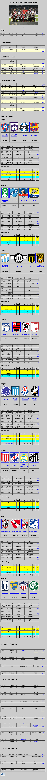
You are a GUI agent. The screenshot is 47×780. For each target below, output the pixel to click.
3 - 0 (43, 99)
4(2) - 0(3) (44, 666)
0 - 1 (43, 46)
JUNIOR (23, 593)
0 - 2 (43, 60)
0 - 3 (37, 362)
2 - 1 (44, 84)
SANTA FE (35, 334)
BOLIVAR (14, 200)
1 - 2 (43, 47)
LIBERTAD (19, 266)
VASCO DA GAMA (35, 399)
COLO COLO (23, 200)
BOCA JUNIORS (14, 593)
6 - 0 (43, 711)
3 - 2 (37, 162)
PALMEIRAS (33, 593)
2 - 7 (37, 555)
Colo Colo (23, 71)
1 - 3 (37, 295)
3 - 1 (43, 35)
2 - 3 (43, 685)
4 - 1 (37, 221)
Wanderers (23, 650)
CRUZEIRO (6, 399)
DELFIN (34, 200)
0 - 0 (43, 64)
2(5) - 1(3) (44, 85)
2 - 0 (43, 49)
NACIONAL (14, 465)
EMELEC (6, 334)
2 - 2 (43, 33)
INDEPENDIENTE (16, 531)
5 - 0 (37, 157)
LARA (24, 531)
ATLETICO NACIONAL (5, 200)
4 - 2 (37, 410)
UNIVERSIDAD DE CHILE (25, 399)
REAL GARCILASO (24, 465)
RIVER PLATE (26, 334)
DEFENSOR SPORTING (14, 135)
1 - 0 (43, 90)
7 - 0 (37, 420)
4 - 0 (43, 63)
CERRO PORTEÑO (5, 135)
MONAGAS (34, 135)
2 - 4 (43, 88)
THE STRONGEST (40, 266)
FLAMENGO (16, 334)
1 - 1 (43, 69)
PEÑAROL (32, 266)
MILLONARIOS (33, 531)
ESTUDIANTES (5, 465)
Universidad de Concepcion (23, 723)
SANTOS (33, 465)
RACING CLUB (15, 399)
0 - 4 (37, 423)
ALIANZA (5, 593)
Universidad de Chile (8, 443)
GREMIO (24, 135)
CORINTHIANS (5, 531)
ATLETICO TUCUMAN (5, 266)
